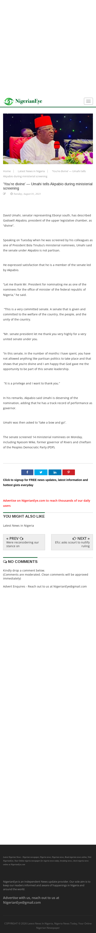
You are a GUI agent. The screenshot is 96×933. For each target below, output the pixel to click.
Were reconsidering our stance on (22, 544)
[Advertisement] (48, 48)
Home (7, 171)
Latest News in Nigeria (31, 171)
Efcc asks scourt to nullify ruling (72, 544)
